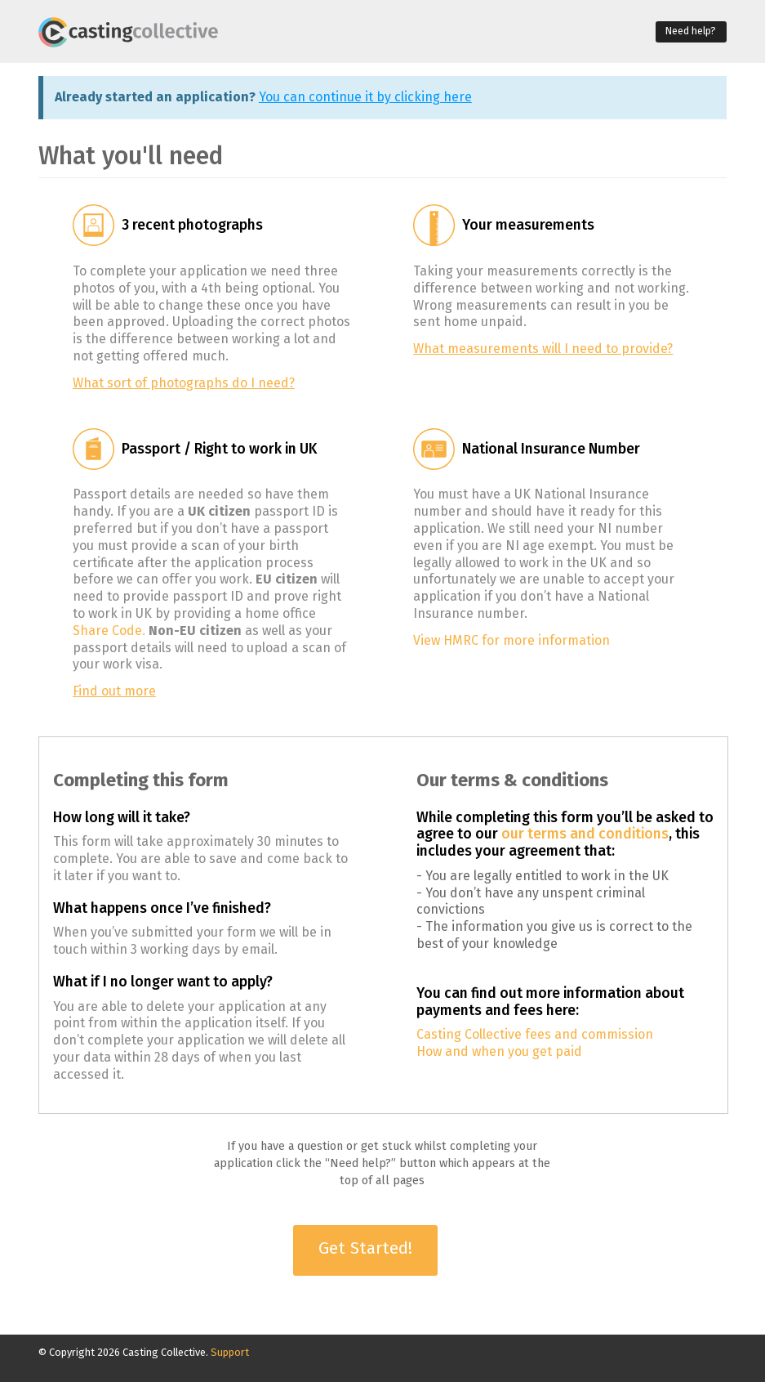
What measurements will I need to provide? (543, 348)
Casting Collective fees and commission (534, 1034)
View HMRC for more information (511, 640)
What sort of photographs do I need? (184, 383)
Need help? (690, 31)
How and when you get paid (499, 1051)
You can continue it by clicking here (365, 97)
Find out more (114, 691)
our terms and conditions (585, 834)
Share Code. (109, 630)
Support (230, 1352)
